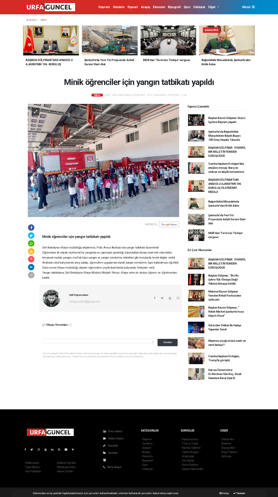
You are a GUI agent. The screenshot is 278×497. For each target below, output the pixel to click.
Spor (187, 7)
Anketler (226, 443)
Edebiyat (199, 7)
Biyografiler (228, 447)
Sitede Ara (227, 439)
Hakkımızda (32, 462)
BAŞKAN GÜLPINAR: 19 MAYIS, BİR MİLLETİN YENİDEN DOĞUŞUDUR (227, 151)
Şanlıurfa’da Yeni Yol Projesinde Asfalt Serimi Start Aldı (227, 219)
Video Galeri (113, 438)
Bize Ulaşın (112, 467)
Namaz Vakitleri (191, 447)
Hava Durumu (190, 439)
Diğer (212, 7)
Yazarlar (110, 445)
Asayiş (145, 7)
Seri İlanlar (188, 460)
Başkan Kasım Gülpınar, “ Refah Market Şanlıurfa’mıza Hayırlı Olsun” (226, 311)
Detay (224, 493)
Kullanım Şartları (66, 462)
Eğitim (44, 19)
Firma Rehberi (190, 464)
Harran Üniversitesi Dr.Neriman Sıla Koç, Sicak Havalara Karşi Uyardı (225, 374)
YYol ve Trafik (190, 443)
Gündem (119, 7)
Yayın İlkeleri (32, 467)
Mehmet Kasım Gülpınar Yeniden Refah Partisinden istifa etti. (224, 295)
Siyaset (132, 7)
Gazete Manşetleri (193, 469)
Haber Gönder (65, 471)
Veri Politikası (33, 471)
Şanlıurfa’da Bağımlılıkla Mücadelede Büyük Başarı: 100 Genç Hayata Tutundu (224, 135)
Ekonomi (159, 7)
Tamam (239, 493)
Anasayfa (31, 19)
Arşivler (110, 452)
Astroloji (226, 456)
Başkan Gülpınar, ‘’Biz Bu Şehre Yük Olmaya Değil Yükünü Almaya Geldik (223, 279)
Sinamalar (188, 456)
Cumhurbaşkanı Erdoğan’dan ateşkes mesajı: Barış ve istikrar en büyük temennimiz (226, 167)
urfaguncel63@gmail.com (84, 301)
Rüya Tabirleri (229, 452)
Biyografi (174, 7)
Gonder (167, 342)
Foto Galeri (112, 431)
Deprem (104, 7)
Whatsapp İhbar (66, 467)
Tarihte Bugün (190, 452)
